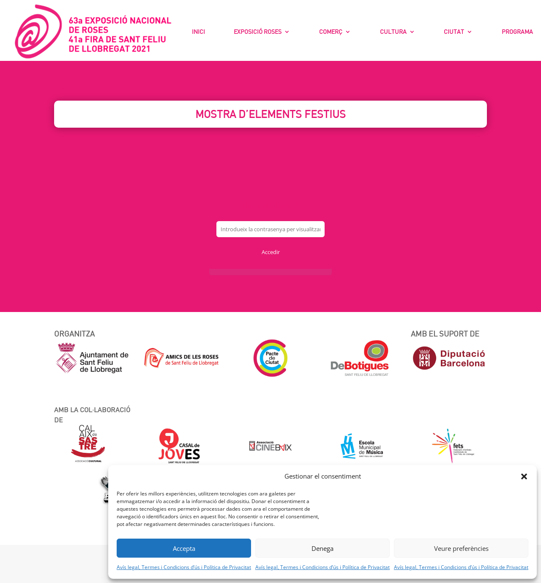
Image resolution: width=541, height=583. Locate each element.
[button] (524, 476)
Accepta (184, 548)
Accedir (271, 252)
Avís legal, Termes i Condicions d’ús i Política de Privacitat (184, 567)
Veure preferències (461, 548)
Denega (322, 548)
